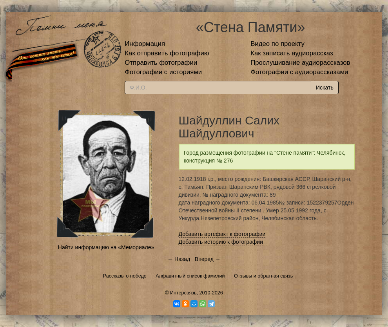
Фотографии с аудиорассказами (299, 72)
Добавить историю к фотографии (221, 242)
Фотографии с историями (163, 72)
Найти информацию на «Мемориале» (106, 247)
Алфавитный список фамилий (190, 276)
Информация (145, 43)
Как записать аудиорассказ (291, 53)
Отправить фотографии (161, 62)
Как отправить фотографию (167, 53)
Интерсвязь (183, 293)
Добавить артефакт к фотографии (222, 234)
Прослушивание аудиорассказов (300, 62)
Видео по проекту (277, 43)
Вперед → (208, 259)
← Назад (178, 259)
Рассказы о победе (125, 276)
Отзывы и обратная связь (263, 276)
